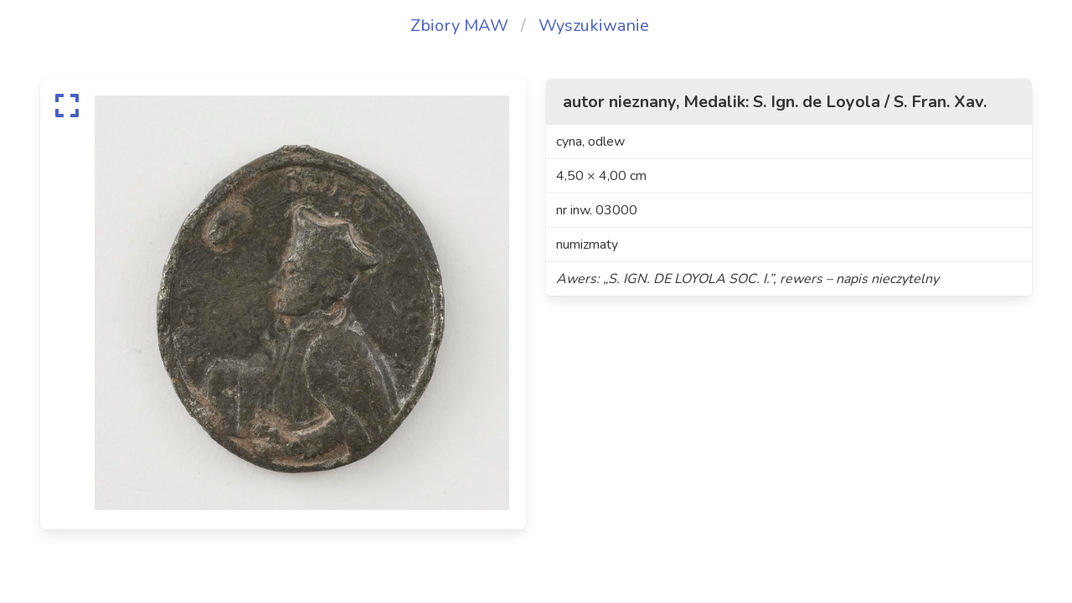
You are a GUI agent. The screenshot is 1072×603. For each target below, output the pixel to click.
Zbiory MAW (459, 25)
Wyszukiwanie (594, 25)
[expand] (67, 105)
